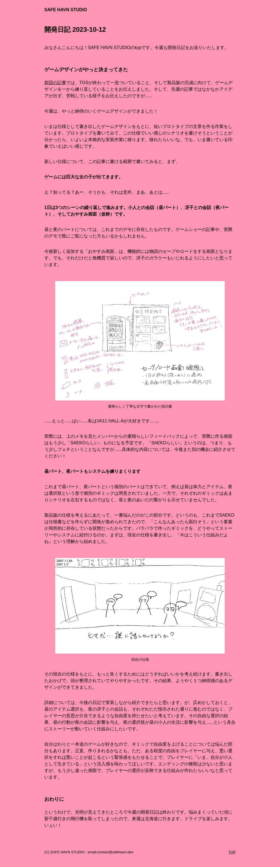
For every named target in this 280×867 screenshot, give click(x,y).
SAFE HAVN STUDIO (65, 9)
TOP (232, 852)
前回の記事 (55, 82)
